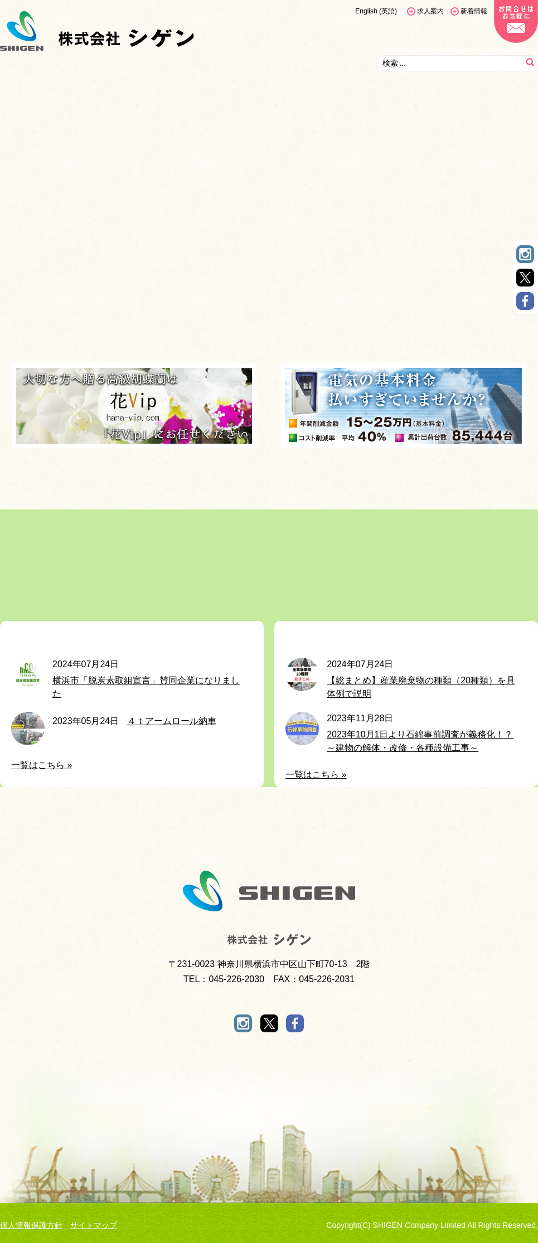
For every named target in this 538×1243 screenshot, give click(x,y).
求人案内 (430, 11)
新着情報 (474, 11)
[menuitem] (376, 11)
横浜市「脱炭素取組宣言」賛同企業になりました (146, 687)
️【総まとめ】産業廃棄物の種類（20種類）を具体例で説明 (421, 687)
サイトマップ (93, 1225)
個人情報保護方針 (31, 1225)
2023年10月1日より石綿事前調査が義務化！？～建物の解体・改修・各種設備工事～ (420, 741)
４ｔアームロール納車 (171, 721)
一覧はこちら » (41, 765)
